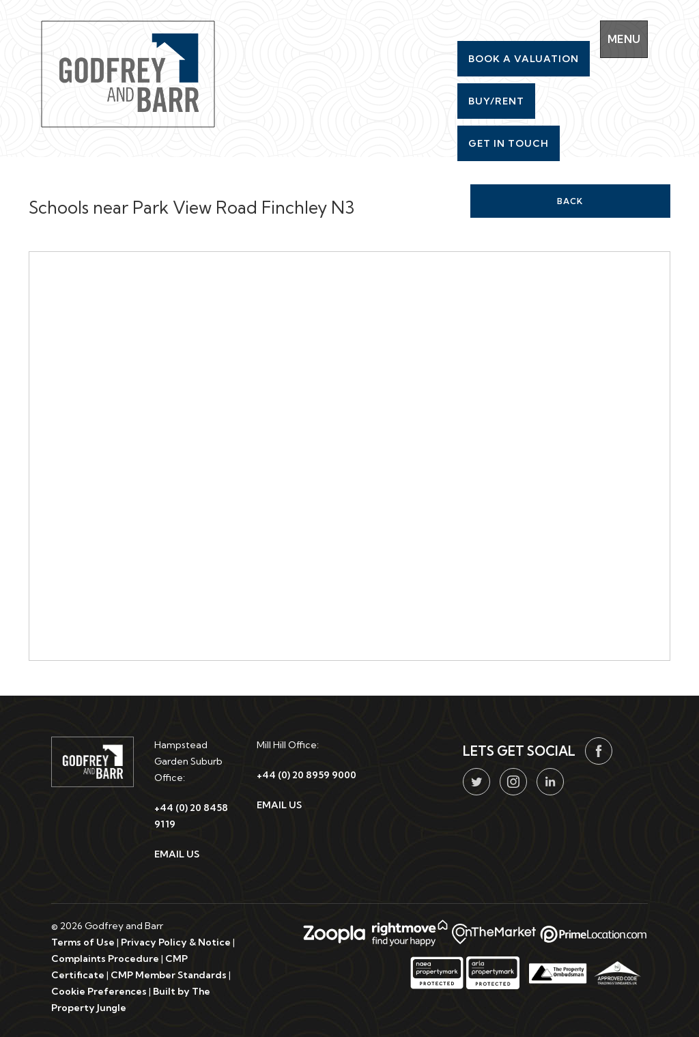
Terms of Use (83, 942)
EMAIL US (176, 854)
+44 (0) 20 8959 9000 (306, 775)
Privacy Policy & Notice (176, 942)
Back (570, 201)
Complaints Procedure (105, 958)
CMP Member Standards (169, 975)
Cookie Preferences (99, 991)
